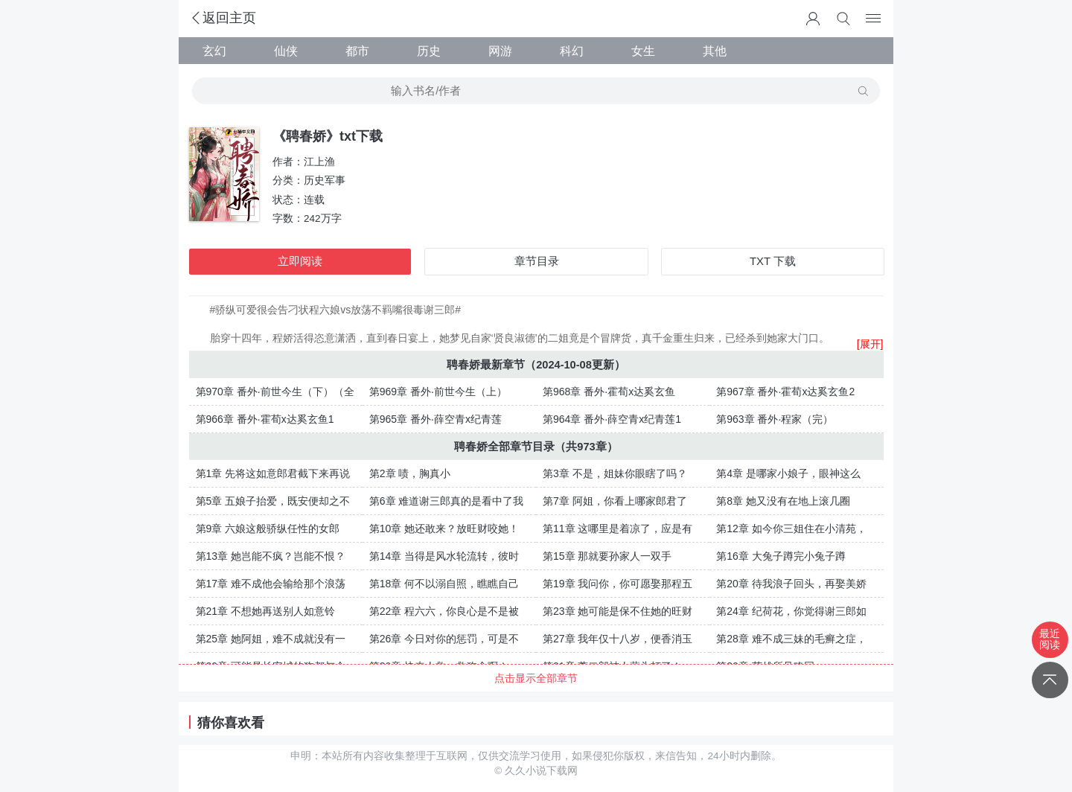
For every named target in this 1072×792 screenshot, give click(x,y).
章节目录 (536, 261)
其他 (715, 50)
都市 (357, 50)
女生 (643, 50)
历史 (429, 50)
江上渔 (319, 161)
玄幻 (214, 50)
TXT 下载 (773, 261)
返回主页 (222, 17)
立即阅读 (300, 261)
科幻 (572, 50)
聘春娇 (463, 365)
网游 (500, 50)
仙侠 (286, 50)
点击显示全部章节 (536, 678)
